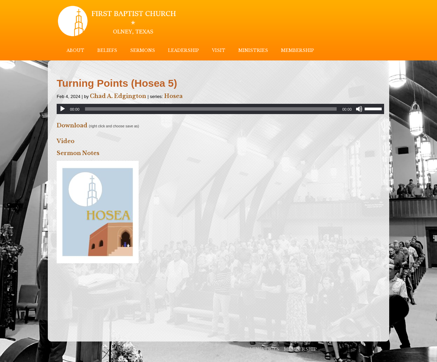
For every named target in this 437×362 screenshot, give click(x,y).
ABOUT (75, 50)
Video (65, 141)
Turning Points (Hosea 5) (117, 83)
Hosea (173, 96)
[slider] (211, 109)
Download (72, 125)
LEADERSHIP (183, 50)
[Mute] (359, 109)
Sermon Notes (78, 153)
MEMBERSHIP (297, 50)
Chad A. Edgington (118, 96)
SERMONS (142, 50)
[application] (220, 109)
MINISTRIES (253, 50)
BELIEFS (107, 50)
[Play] (62, 109)
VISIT (218, 50)
